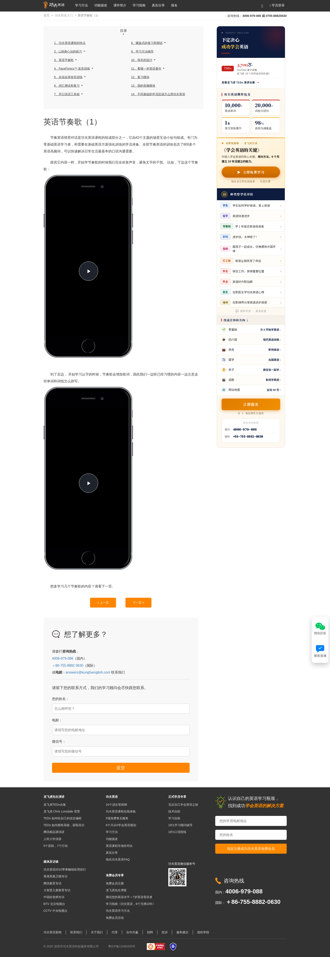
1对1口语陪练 (177, 832)
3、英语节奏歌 (64, 60)
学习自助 (174, 818)
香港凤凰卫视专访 (55, 876)
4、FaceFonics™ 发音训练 (72, 68)
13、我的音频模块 (143, 85)
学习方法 (81, 5)
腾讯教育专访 (52, 883)
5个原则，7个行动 (56, 845)
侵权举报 (203, 932)
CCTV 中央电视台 (55, 910)
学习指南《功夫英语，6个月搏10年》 (131, 904)
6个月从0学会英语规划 (121, 825)
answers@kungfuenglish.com (88, 672)
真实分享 (158, 5)
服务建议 (182, 932)
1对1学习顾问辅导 (180, 825)
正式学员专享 (177, 796)
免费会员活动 (115, 917)
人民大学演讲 (52, 839)
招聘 (150, 932)
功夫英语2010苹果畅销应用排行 (65, 869)
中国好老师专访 (54, 897)
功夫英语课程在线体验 (121, 811)
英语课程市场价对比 (119, 845)
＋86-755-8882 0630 (67, 665)
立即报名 (251, 404)
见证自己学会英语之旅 (183, 804)
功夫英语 (112, 796)
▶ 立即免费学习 (251, 172)
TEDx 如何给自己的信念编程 (63, 818)
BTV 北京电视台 (54, 904)
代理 (115, 932)
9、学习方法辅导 (142, 51)
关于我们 (97, 932)
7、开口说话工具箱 (67, 94)
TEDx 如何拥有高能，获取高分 (64, 825)
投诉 (165, 932)
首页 (46, 15)
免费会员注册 (115, 883)
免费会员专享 (115, 875)
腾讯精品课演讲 (54, 832)
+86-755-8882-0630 (248, 436)
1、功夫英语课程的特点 (70, 43)
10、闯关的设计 (142, 60)
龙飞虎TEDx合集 (55, 804)
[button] (277, 5)
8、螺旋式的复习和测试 (147, 43)
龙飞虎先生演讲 (54, 796)
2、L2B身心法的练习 (68, 51)
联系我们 (76, 932)
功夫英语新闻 (52, 932)
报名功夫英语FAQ (118, 859)
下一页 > (138, 602)
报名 (174, 5)
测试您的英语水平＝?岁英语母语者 (129, 897)
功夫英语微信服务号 (181, 863)
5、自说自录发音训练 (68, 77)
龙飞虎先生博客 (116, 890)
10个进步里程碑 (116, 804)
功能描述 (100, 5)
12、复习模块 (140, 77)
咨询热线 (234, 881)
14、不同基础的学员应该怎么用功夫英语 (158, 94)
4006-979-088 (62, 658)
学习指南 (139, 5)
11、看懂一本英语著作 (146, 68)
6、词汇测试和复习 (67, 85)
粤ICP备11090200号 (121, 946)
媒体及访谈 (51, 861)
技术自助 (174, 811)
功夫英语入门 (64, 15)
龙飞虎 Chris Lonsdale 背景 (62, 811)
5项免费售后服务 (117, 818)
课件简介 (119, 5)
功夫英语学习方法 (118, 910)
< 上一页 (103, 602)
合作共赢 (132, 932)
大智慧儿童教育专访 (57, 890)
